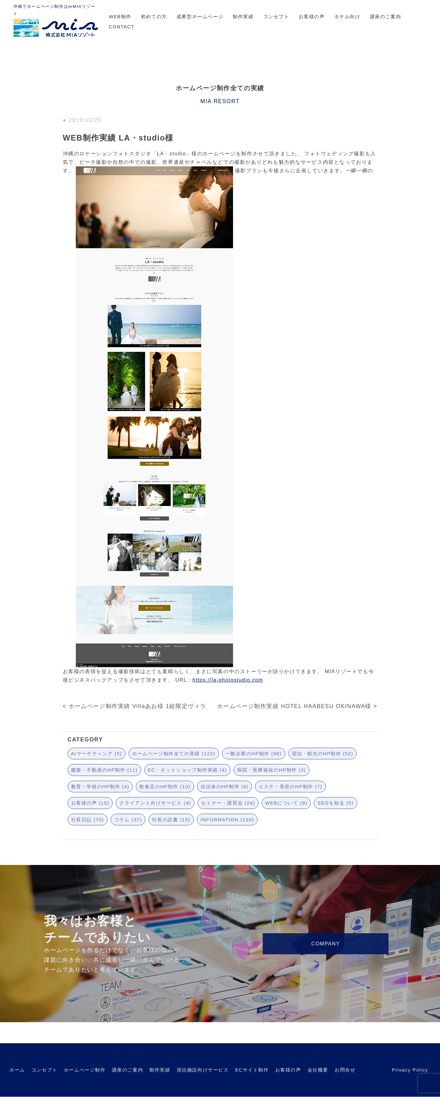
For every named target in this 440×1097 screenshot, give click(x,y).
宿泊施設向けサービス (203, 1069)
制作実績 (243, 16)
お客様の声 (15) (90, 803)
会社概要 (318, 1069)
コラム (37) (128, 819)
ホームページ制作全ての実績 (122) (173, 753)
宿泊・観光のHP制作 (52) (323, 753)
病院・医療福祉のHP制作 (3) (271, 770)
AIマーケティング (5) (96, 753)
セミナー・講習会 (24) (228, 803)
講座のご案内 (385, 16)
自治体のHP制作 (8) (225, 786)
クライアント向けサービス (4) (155, 803)
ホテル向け (347, 16)
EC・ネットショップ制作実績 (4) (187, 770)
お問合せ (345, 1069)
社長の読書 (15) (171, 819)
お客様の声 (312, 16)
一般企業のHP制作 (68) (254, 753)
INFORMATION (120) (227, 819)
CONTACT (121, 26)
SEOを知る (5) (335, 803)
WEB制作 (120, 16)
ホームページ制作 (85, 1069)
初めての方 (154, 16)
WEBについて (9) (286, 803)
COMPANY (325, 943)
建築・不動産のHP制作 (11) (104, 770)
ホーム (17, 1069)
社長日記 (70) (87, 819)
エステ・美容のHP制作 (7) (290, 786)
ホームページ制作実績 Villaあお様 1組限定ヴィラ (137, 706)
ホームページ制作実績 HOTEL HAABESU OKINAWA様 (294, 706)
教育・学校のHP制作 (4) (100, 786)
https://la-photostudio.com (227, 680)
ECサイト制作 (252, 1069)
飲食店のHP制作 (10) (164, 786)
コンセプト (276, 16)
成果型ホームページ (199, 16)
